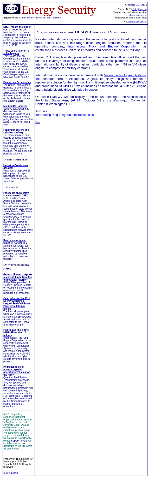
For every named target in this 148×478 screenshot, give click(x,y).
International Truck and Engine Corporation (102, 46)
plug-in (83, 89)
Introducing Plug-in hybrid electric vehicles (64, 115)
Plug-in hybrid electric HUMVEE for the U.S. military (81, 32)
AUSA (76, 100)
